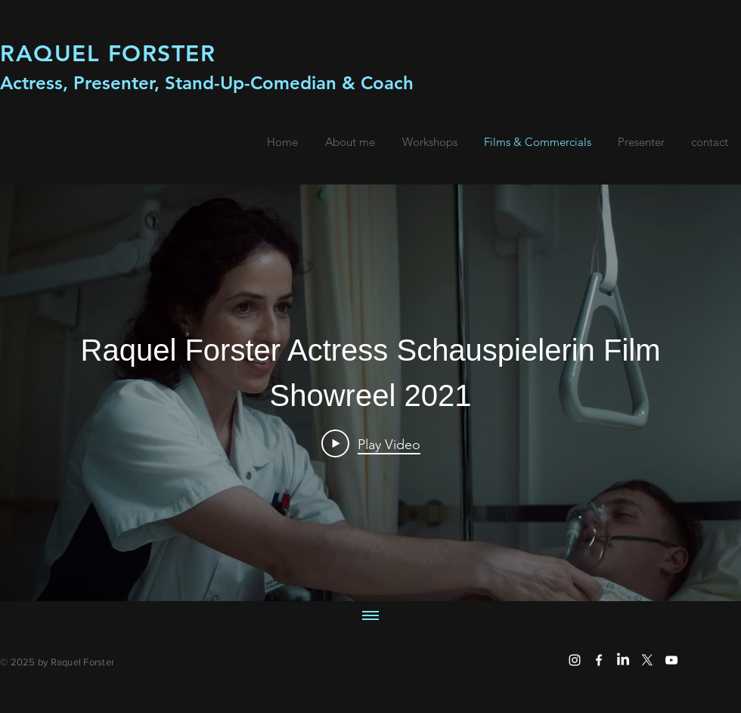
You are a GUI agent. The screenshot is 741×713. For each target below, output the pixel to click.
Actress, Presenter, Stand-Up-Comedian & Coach (207, 83)
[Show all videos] (370, 617)
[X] (647, 660)
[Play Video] (370, 444)
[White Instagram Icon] (574, 660)
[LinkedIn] (623, 660)
